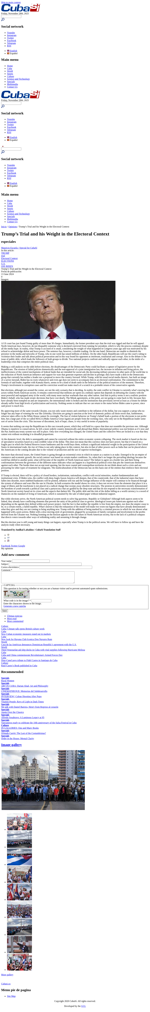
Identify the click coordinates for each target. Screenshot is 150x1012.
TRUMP (5, 253)
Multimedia (12, 84)
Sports (10, 73)
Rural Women (7, 683)
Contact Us (12, 87)
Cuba (9, 68)
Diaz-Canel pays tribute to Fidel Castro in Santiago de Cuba (29, 662)
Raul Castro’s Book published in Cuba (19, 668)
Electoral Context (9, 258)
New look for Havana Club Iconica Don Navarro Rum (26, 641)
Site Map (11, 998)
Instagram (11, 35)
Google (21, 546)
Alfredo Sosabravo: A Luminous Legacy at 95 (22, 719)
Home (10, 66)
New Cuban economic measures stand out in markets (26, 636)
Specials (11, 81)
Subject (5, 564)
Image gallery (11, 747)
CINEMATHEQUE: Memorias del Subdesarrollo (24, 693)
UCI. (83, 1008)
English (12, 51)
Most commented (15, 623)
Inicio (4, 226)
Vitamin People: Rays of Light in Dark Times (22, 704)
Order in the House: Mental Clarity (17, 740)
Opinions (12, 226)
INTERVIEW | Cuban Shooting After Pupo (21, 698)
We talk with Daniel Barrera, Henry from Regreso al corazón (29, 709)
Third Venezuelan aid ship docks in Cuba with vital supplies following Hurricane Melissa (43, 652)
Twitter (10, 38)
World (10, 71)
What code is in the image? (17, 603)
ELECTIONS (7, 261)
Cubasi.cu (6, 986)
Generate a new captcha (15, 608)
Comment (6, 570)
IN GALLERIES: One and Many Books (20, 730)
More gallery (7, 977)
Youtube (11, 32)
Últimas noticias (14, 618)
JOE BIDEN (7, 266)
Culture (10, 76)
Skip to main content (11, 2)
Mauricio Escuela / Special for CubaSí (19, 248)
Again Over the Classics (12, 714)
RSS (9, 46)
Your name (6, 561)
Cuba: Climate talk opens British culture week (23, 631)
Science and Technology (18, 79)
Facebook (11, 40)
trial (3, 255)
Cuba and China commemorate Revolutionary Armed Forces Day (32, 657)
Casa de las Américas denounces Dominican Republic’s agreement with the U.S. (39, 647)
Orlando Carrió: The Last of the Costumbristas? (23, 735)
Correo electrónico (10, 567)
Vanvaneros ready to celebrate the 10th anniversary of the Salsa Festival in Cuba (39, 725)
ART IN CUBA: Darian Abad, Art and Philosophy (24, 688)
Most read (11, 620)
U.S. (3, 263)
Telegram (11, 43)
